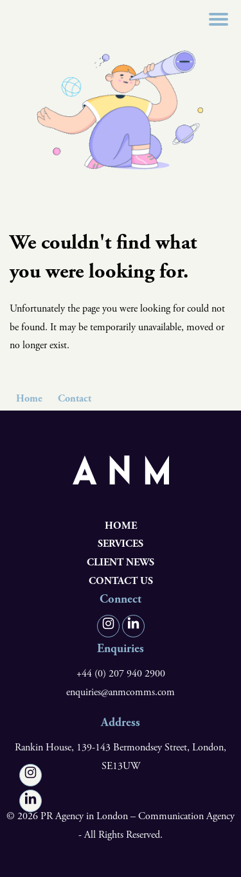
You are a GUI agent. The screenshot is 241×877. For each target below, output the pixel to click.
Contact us (121, 581)
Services (120, 544)
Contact (74, 398)
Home (29, 398)
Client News (120, 562)
